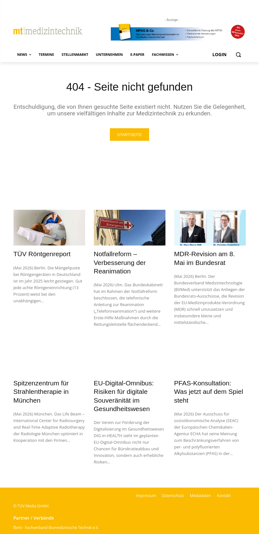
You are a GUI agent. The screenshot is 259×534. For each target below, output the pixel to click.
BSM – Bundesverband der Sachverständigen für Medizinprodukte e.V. (74, 527)
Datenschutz (173, 478)
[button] (238, 54)
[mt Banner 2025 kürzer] (178, 32)
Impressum (146, 478)
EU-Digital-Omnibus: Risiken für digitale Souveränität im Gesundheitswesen (127, 385)
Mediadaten (200, 478)
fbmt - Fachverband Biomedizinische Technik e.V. (56, 510)
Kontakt (223, 478)
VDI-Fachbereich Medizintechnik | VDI (46, 518)
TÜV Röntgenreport (36, 254)
